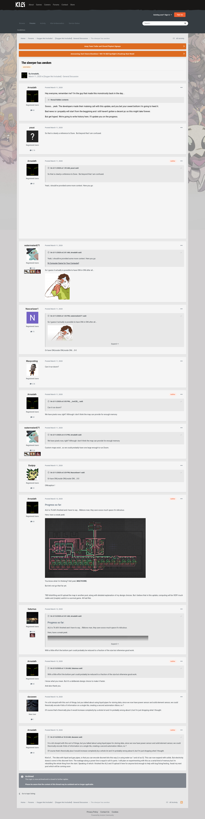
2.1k (32, 150)
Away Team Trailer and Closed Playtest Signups (102, 46)
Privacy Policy (92, 812)
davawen (75, 737)
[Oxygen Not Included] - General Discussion (61, 76)
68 (32, 110)
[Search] (156, 23)
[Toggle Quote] (49, 168)
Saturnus (75, 668)
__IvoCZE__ (75, 401)
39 (32, 488)
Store (72, 5)
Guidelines (21, 30)
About (31, 5)
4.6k (32, 632)
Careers (47, 5)
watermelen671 (76, 316)
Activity (43, 23)
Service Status (74, 23)
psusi (73, 168)
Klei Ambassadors (57, 23)
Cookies (115, 812)
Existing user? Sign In (162, 15)
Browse (22, 23)
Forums (56, 5)
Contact (65, 5)
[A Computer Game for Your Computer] (63, 263)
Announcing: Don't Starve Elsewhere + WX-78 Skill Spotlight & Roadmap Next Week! (102, 54)
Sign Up (180, 15)
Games (39, 5)
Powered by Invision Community (102, 815)
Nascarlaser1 (76, 473)
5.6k (32, 268)
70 (32, 332)
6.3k (32, 384)
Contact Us (104, 812)
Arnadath (74, 252)
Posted (54, 87)
